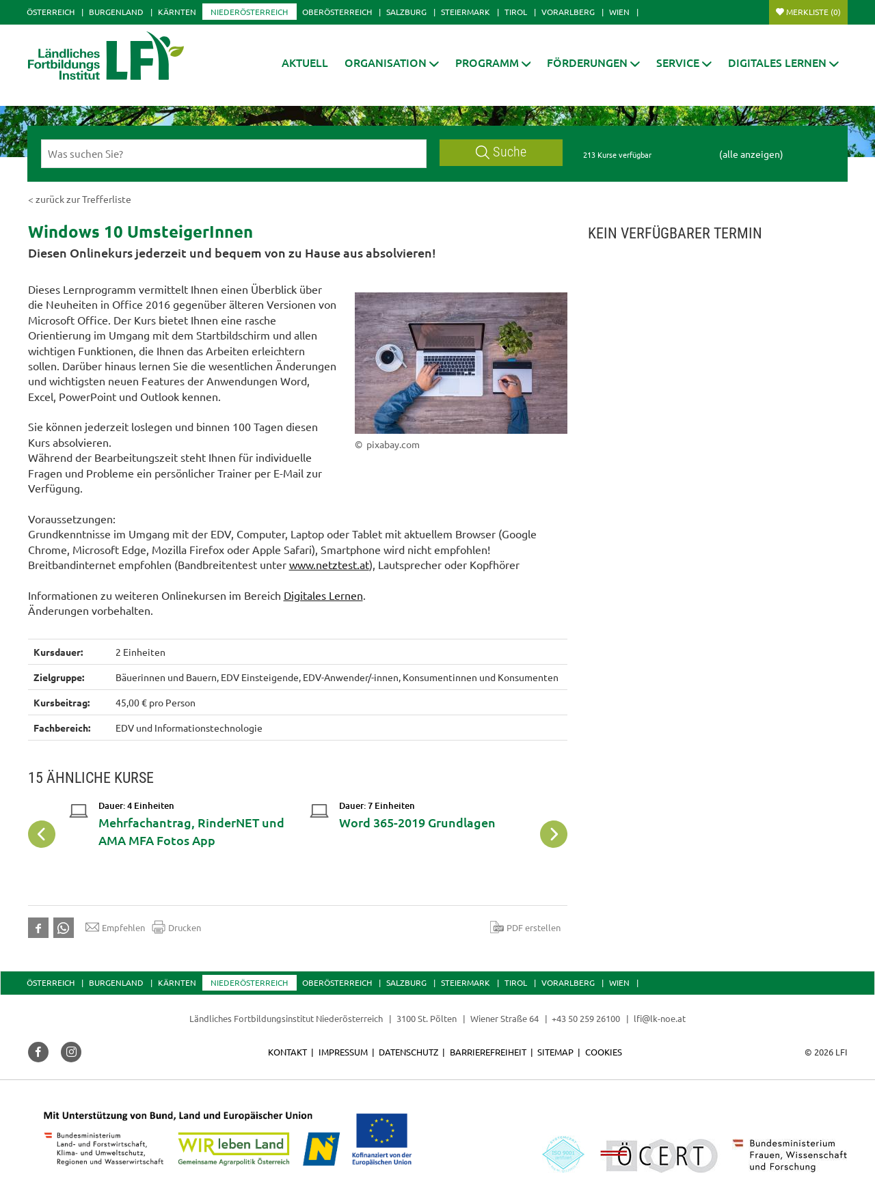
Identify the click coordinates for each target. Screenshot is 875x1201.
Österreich (51, 11)
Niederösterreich (249, 11)
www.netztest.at (329, 564)
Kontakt (287, 1052)
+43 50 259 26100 (586, 1018)
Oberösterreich (337, 11)
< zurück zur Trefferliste (79, 199)
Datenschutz (408, 1052)
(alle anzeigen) (751, 154)
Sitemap (555, 1052)
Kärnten (177, 11)
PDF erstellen (525, 927)
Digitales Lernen (323, 595)
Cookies (603, 1052)
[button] (392, 62)
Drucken (176, 927)
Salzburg (406, 11)
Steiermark (465, 11)
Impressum (343, 1052)
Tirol (515, 11)
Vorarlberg (568, 11)
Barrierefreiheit (488, 1052)
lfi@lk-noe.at (660, 1018)
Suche (501, 152)
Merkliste (813, 11)
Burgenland (116, 11)
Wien (619, 11)
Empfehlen (115, 927)
